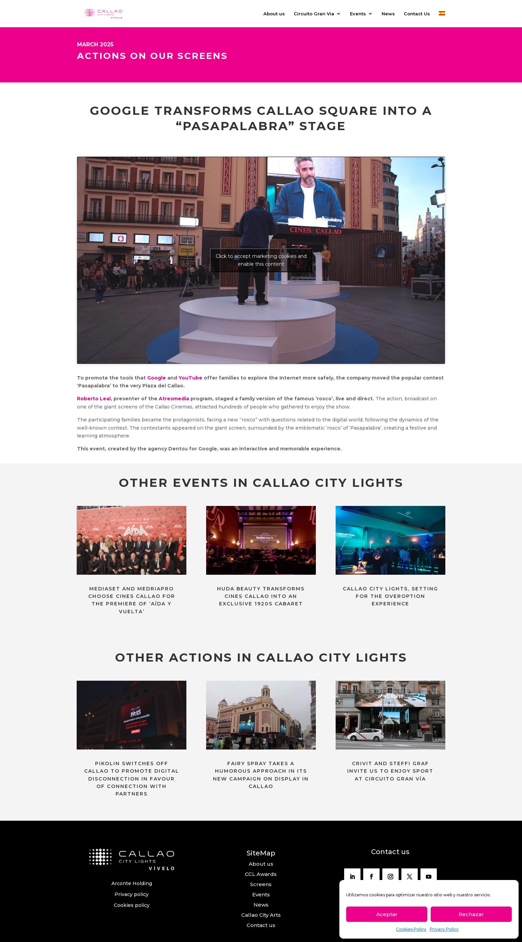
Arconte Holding (131, 883)
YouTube (190, 378)
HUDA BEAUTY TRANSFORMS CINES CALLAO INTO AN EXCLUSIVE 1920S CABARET (261, 596)
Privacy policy (131, 894)
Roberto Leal (94, 399)
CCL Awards (261, 874)
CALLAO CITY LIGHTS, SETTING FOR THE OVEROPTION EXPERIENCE (390, 596)
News (388, 13)
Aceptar (387, 914)
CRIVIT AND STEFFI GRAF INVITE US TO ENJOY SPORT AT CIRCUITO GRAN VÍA (390, 771)
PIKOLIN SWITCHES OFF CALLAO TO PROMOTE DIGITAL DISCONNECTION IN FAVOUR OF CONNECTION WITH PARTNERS (131, 778)
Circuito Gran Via (314, 13)
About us (274, 13)
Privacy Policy (444, 929)
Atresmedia (174, 399)
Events (358, 13)
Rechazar (471, 914)
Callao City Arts (261, 915)
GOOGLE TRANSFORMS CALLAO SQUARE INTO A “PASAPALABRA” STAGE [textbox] (261, 118)
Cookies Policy (411, 929)
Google (156, 378)
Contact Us (417, 13)
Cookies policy (132, 905)
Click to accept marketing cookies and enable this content (261, 260)
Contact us (261, 925)
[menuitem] (442, 19)
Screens (261, 884)
